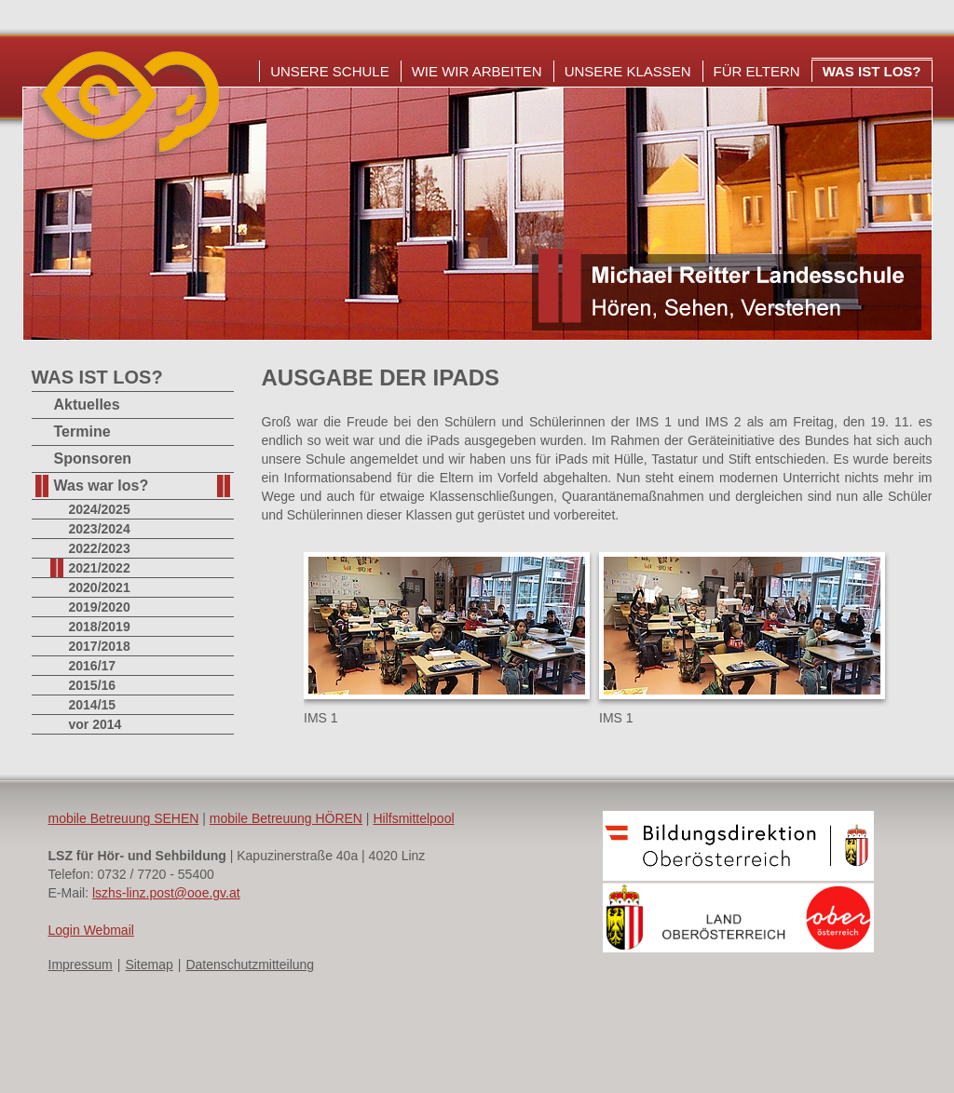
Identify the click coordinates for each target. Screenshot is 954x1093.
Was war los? (101, 485)
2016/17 (92, 665)
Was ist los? (872, 71)
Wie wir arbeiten (477, 71)
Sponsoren (93, 458)
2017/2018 (99, 646)
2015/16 (92, 685)
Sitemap (148, 964)
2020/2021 (99, 587)
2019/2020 (99, 607)
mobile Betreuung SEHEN (123, 818)
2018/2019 (99, 626)
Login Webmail (91, 930)
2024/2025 (99, 509)
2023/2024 (99, 528)
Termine (82, 431)
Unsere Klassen (628, 71)
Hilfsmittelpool (413, 818)
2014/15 (92, 704)
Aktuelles (87, 404)
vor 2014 (95, 724)
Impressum (80, 964)
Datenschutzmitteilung (249, 964)
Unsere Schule (329, 71)
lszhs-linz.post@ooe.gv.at (166, 892)
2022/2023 (99, 548)
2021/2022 (99, 567)
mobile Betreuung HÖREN (286, 818)
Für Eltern (757, 71)
